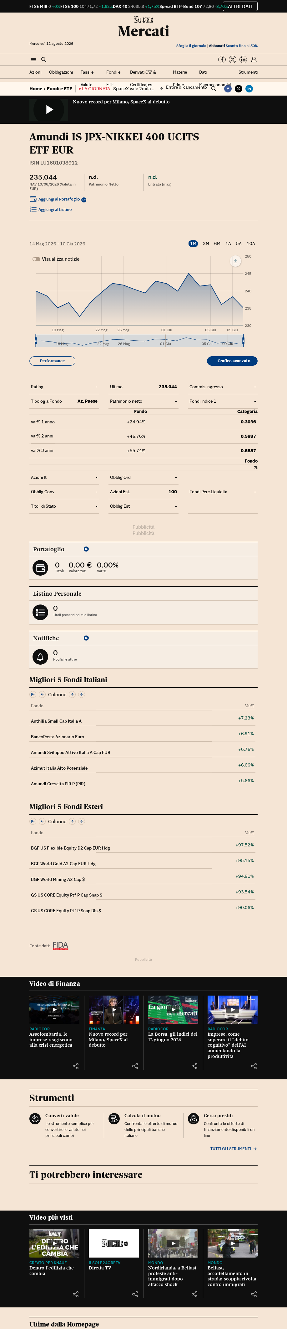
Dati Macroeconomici (215, 78)
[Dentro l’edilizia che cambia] (54, 1243)
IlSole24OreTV (104, 1263)
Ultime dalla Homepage (64, 1324)
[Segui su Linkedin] (243, 59)
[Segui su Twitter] (232, 59)
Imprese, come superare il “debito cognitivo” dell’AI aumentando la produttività (228, 1045)
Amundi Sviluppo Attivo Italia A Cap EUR (70, 752)
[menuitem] (139, 341)
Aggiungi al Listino (50, 210)
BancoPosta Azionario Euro (57, 737)
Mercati (143, 31)
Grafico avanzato (234, 361)
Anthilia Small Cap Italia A (56, 721)
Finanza (97, 1029)
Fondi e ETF (113, 78)
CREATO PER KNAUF (48, 1263)
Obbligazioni (61, 72)
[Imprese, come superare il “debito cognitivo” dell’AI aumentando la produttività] (233, 1010)
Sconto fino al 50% (233, 45)
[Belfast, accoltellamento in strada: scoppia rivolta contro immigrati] (233, 1243)
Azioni (35, 72)
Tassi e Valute (87, 78)
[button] (33, 60)
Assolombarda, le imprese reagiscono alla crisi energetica (51, 1039)
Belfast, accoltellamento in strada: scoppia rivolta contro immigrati (232, 1276)
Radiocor (39, 1029)
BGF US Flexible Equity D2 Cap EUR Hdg (70, 848)
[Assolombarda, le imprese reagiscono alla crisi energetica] (54, 1010)
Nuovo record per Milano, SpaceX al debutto (121, 102)
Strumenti (248, 72)
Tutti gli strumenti (234, 1148)
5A (239, 243)
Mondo (155, 1263)
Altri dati (240, 6)
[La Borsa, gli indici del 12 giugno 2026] (173, 1010)
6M (217, 243)
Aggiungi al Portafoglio (54, 200)
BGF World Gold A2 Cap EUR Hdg (63, 863)
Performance (52, 361)
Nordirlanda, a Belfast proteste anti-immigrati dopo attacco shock (172, 1276)
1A (228, 243)
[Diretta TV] (114, 1243)
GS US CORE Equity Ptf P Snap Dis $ (66, 910)
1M (193, 243)
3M (206, 243)
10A (251, 243)
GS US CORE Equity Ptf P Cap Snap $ (66, 895)
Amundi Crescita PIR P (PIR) (58, 784)
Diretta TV (100, 1268)
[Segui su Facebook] (222, 59)
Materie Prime (180, 78)
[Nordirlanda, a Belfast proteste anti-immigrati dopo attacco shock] (173, 1243)
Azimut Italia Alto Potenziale (59, 768)
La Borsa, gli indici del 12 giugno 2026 (173, 1037)
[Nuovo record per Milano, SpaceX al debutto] (114, 1010)
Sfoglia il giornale (191, 45)
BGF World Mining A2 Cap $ (58, 879)
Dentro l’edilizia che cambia (51, 1271)
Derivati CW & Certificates (143, 78)
